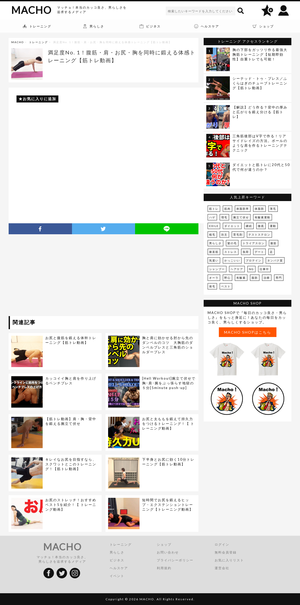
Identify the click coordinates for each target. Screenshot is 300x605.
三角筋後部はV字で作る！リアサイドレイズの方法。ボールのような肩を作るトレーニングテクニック (259, 143)
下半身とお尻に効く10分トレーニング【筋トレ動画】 (168, 461)
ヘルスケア (119, 568)
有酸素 (241, 277)
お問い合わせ (168, 552)
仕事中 (264, 269)
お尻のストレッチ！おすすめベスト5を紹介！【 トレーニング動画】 (70, 504)
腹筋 (273, 243)
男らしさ (215, 243)
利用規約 (164, 568)
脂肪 (255, 277)
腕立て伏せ (241, 217)
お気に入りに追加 (39, 98)
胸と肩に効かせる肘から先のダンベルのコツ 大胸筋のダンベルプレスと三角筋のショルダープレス (167, 345)
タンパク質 (275, 260)
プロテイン (254, 260)
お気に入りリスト (229, 560)
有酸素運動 (262, 217)
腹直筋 (214, 251)
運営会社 (222, 568)
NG (251, 269)
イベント (117, 576)
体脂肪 (259, 208)
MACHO (31, 10)
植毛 (212, 234)
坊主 (224, 234)
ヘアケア (237, 269)
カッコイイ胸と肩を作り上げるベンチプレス (70, 380)
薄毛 (273, 208)
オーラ (214, 277)
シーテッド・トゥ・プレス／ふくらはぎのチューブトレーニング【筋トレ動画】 (259, 83)
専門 (279, 277)
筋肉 (227, 208)
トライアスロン (254, 243)
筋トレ (214, 208)
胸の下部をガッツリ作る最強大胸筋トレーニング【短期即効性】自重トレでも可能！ (259, 54)
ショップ (164, 544)
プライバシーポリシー (175, 560)
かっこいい (232, 260)
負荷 (246, 251)
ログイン (222, 544)
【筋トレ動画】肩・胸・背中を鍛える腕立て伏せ (70, 421)
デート (259, 251)
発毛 (212, 286)
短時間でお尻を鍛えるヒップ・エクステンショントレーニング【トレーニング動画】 (167, 504)
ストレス (230, 251)
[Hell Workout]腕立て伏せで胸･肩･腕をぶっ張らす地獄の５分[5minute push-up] (169, 383)
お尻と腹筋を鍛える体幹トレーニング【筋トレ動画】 (70, 340)
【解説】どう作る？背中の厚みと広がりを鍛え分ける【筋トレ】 (259, 112)
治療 (267, 277)
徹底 (261, 225)
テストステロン (259, 234)
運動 (273, 225)
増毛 (224, 217)
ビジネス (117, 560)
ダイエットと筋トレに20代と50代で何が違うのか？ (261, 167)
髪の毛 (232, 243)
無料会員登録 (226, 552)
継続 (249, 225)
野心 (227, 277)
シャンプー (217, 269)
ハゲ (212, 217)
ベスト (226, 286)
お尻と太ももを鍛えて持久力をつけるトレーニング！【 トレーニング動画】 (168, 423)
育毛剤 (238, 234)
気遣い (214, 260)
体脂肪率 (242, 208)
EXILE (214, 225)
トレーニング (38, 42)
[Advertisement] (57, 276)
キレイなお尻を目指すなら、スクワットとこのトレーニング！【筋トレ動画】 (70, 464)
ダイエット (232, 225)
